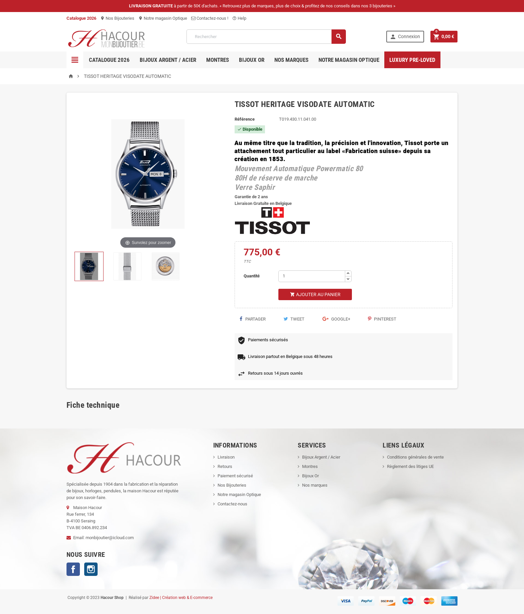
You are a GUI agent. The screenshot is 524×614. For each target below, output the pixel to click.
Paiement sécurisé (235, 475)
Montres (217, 59)
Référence (245, 119)
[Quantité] (311, 276)
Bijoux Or (310, 475)
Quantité (252, 275)
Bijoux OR (251, 59)
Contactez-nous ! (209, 18)
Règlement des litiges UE (410, 466)
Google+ (336, 319)
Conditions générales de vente (415, 457)
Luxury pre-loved (412, 59)
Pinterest (382, 319)
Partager (253, 319)
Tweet (293, 319)
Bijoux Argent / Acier (168, 59)
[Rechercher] (266, 36)
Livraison (226, 457)
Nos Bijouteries (117, 18)
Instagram (91, 569)
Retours (225, 466)
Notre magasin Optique (162, 18)
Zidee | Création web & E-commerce (181, 597)
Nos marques (291, 59)
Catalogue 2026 (109, 59)
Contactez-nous (232, 503)
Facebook (73, 569)
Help (239, 18)
